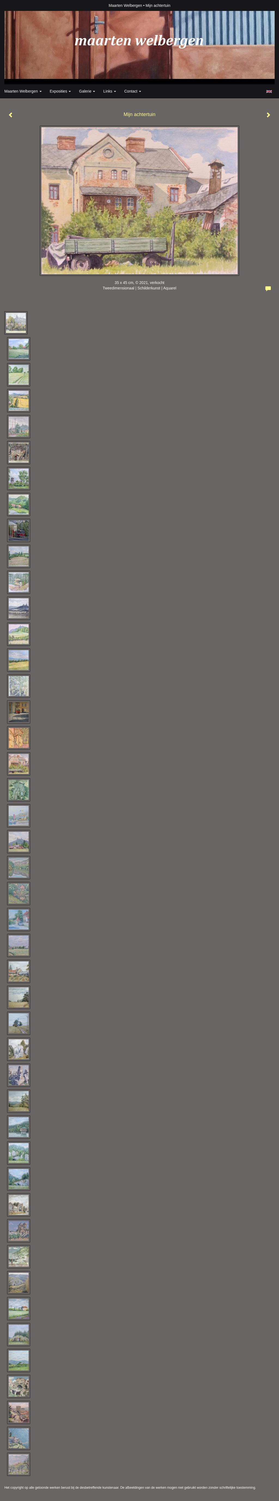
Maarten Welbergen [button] (23, 91)
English (269, 91)
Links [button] (109, 91)
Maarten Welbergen (125, 5)
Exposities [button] (60, 91)
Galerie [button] (87, 91)
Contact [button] (132, 91)
